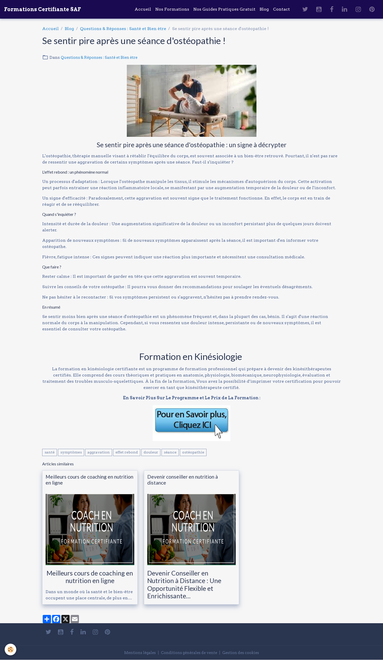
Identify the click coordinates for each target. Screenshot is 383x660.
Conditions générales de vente (189, 652)
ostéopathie (193, 452)
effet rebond (126, 452)
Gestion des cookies (247, 652)
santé (50, 452)
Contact (281, 9)
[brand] (42, 9)
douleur (151, 452)
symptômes (71, 452)
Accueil (143, 9)
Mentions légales (133, 652)
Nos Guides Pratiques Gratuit (224, 9)
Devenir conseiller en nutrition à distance (182, 480)
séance (170, 452)
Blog (264, 9)
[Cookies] (11, 649)
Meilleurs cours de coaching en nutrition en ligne (89, 480)
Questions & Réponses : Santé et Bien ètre (123, 28)
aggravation (98, 452)
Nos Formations (172, 9)
